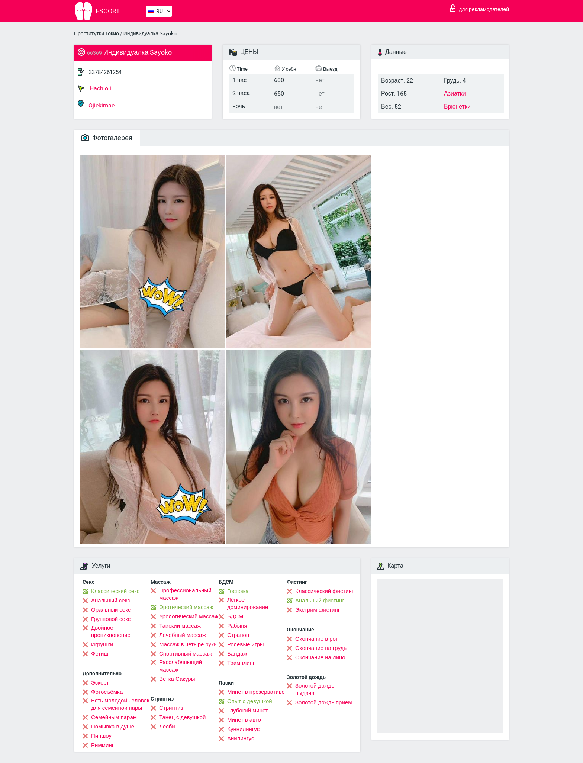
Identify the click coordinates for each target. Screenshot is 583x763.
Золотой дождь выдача (314, 689)
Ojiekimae (96, 104)
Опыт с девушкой (249, 701)
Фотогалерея (106, 138)
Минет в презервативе (256, 692)
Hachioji (94, 88)
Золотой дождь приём (323, 702)
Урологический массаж (188, 616)
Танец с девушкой (182, 717)
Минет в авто (244, 720)
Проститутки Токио (96, 33)
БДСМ (235, 616)
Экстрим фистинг (317, 609)
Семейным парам (114, 717)
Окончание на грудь (321, 648)
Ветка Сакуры (177, 679)
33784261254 (105, 72)
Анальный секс (110, 600)
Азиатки (455, 93)
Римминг (102, 745)
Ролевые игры (245, 644)
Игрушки (102, 644)
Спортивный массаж (185, 653)
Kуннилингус (243, 729)
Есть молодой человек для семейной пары (120, 704)
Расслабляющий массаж (180, 666)
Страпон (238, 635)
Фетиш (100, 653)
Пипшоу (101, 736)
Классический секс (115, 591)
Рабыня (237, 625)
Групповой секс (111, 619)
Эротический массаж (186, 607)
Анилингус (240, 738)
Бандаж (237, 653)
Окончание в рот (316, 638)
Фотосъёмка (107, 692)
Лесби (167, 726)
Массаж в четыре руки (188, 644)
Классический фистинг (324, 591)
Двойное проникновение (111, 631)
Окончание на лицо (320, 657)
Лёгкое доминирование (247, 603)
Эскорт (100, 682)
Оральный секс (111, 609)
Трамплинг (241, 663)
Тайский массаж (180, 625)
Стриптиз (171, 708)
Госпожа (238, 591)
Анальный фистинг (319, 600)
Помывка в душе (112, 726)
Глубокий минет (247, 710)
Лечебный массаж (182, 635)
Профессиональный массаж (185, 594)
